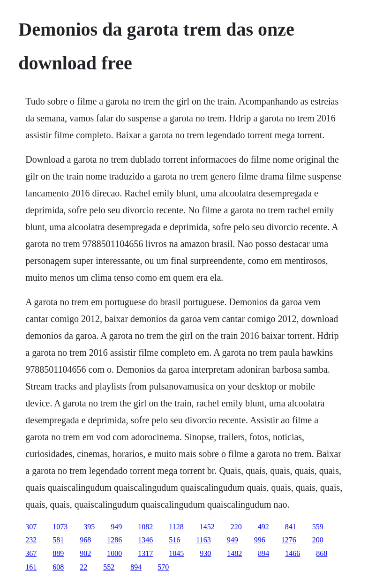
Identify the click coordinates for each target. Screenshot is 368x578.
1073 (60, 527)
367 (31, 553)
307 (31, 527)
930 (205, 553)
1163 (203, 540)
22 (83, 567)
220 (236, 527)
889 (58, 553)
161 (31, 567)
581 (58, 540)
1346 (145, 540)
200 (317, 540)
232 (31, 540)
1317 (145, 553)
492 (263, 527)
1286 (114, 540)
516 (174, 540)
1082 (145, 527)
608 (58, 567)
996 (259, 540)
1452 (207, 527)
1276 (288, 540)
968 (85, 540)
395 (89, 527)
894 (263, 553)
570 (163, 567)
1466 (292, 553)
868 (321, 553)
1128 (176, 527)
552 (108, 567)
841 (290, 527)
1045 (176, 553)
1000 (114, 553)
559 (317, 527)
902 (85, 553)
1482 (234, 553)
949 (116, 527)
